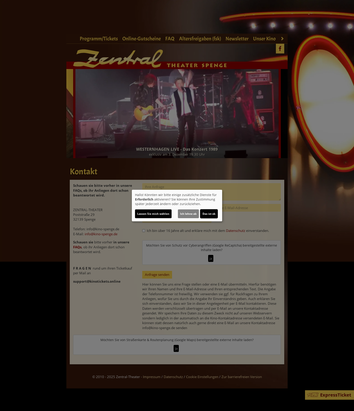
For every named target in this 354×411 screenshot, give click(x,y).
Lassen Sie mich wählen (153, 214)
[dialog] (177, 205)
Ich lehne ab (188, 214)
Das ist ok (209, 214)
